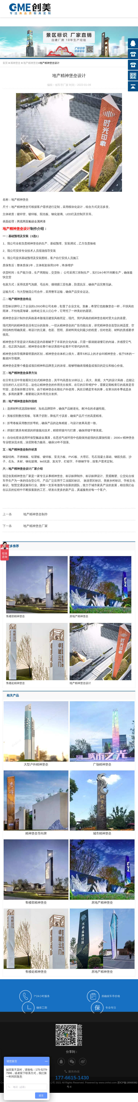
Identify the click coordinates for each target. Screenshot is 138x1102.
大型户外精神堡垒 (36, 764)
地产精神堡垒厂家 (35, 526)
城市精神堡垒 (102, 833)
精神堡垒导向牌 (36, 833)
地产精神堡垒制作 (35, 514)
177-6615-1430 (72, 1088)
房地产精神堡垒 (100, 587)
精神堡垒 (15, 62)
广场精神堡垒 (102, 764)
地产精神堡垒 (30, 62)
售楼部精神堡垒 (37, 587)
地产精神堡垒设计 (100, 654)
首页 (5, 62)
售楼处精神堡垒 (37, 654)
